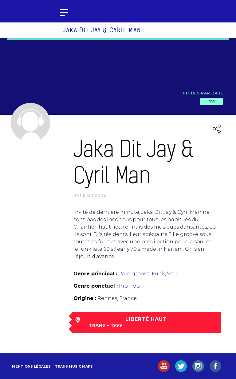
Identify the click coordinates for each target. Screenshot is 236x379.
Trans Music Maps (74, 366)
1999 (211, 101)
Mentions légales (31, 366)
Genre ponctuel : (95, 286)
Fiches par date (203, 93)
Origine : (84, 298)
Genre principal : (95, 274)
